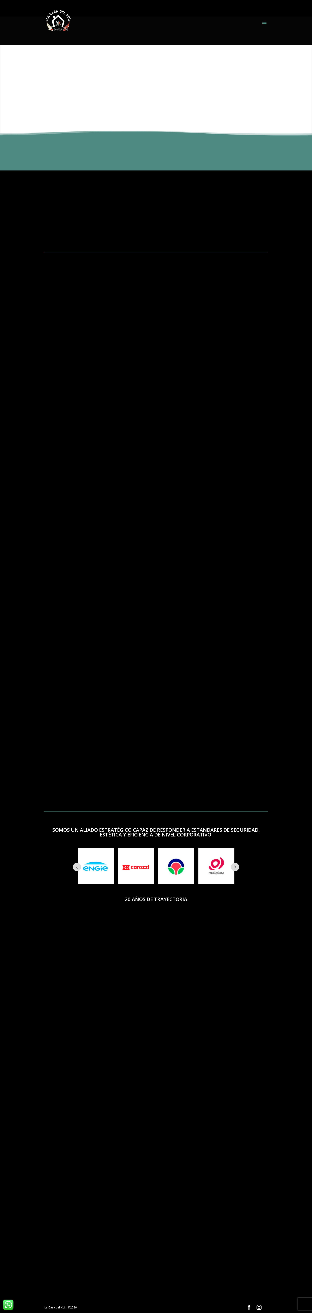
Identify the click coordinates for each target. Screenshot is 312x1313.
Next (235, 867)
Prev (77, 867)
